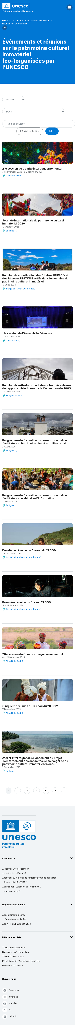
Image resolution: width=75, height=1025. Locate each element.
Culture (19, 20)
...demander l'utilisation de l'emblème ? (21, 886)
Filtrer (52, 131)
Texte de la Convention (14, 947)
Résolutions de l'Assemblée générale (21, 961)
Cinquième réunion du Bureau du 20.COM (30, 706)
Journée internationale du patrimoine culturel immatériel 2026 (33, 222)
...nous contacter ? (11, 891)
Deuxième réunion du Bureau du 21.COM (29, 550)
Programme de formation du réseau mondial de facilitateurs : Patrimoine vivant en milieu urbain (34, 442)
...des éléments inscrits (13, 915)
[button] (4, 29)
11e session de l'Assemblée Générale (27, 333)
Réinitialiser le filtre (29, 131)
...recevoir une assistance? (15, 868)
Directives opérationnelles (15, 952)
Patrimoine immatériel (38, 20)
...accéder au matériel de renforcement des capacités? (29, 877)
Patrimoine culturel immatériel (18, 11)
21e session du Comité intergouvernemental (32, 168)
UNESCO (6, 20)
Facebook (10, 990)
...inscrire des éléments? (14, 873)
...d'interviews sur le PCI (14, 919)
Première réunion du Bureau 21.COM (26, 602)
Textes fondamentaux (13, 956)
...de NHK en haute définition (16, 924)
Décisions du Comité (12, 965)
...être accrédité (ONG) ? (14, 882)
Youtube (9, 1003)
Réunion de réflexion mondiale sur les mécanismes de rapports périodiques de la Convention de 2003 (36, 387)
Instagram (10, 996)
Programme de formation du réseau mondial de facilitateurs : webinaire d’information (34, 497)
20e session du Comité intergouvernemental (32, 654)
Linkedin (9, 1016)
